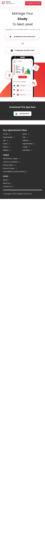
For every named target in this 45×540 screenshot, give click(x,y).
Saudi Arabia (8, 137)
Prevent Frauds (9, 168)
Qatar (26, 134)
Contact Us (8, 186)
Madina (7, 150)
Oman (6, 134)
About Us (7, 183)
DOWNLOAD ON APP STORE (22, 50)
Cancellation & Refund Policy (15, 171)
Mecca (6, 147)
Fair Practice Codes (11, 159)
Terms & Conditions (11, 162)
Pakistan (27, 140)
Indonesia (27, 150)
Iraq (25, 137)
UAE (5, 140)
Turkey (26, 147)
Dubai (6, 144)
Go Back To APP (33, 3)
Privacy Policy (9, 165)
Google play (22, 113)
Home (6, 180)
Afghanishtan (29, 144)
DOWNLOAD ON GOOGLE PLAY (22, 37)
